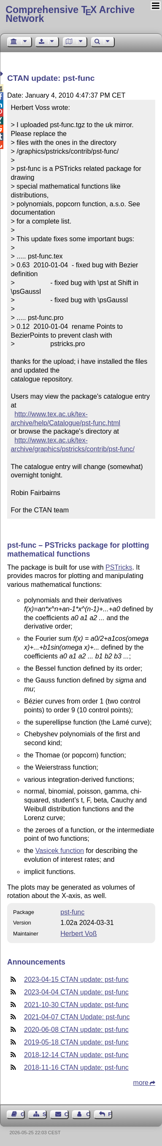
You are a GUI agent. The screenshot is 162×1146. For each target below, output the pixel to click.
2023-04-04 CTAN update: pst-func (76, 992)
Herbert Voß (78, 933)
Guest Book (23, 1114)
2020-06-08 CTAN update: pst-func (76, 1029)
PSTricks (118, 567)
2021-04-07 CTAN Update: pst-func (77, 1017)
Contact (67, 1114)
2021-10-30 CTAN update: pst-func (76, 1004)
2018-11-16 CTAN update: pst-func (76, 1067)
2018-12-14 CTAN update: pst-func (76, 1054)
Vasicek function (59, 850)
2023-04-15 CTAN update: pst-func (76, 979)
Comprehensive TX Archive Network (70, 14)
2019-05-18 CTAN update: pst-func (76, 1042)
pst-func (72, 912)
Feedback (110, 1114)
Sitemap (45, 1114)
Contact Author (88, 1114)
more (140, 1082)
